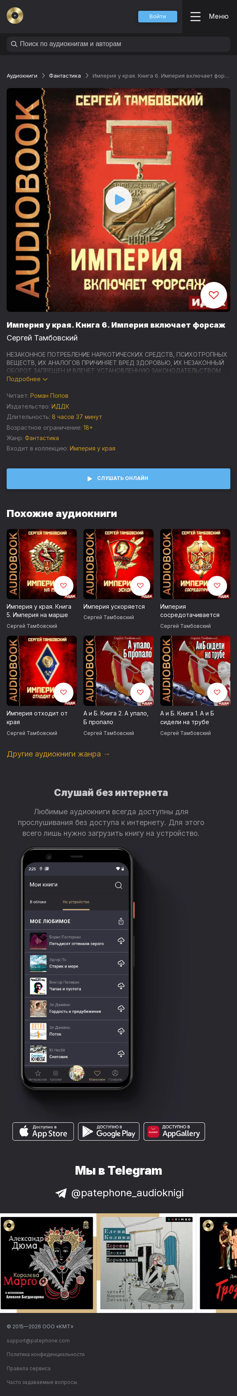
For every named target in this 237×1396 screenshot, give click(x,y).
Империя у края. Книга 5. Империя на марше (39, 611)
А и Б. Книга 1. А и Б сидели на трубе (187, 717)
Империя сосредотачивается (190, 611)
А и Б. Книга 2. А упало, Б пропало (116, 717)
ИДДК (60, 406)
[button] (157, 16)
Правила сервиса (29, 1368)
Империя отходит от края (37, 717)
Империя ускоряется (114, 606)
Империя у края (92, 448)
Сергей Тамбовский (42, 337)
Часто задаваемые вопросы (42, 1382)
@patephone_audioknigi (119, 1193)
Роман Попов (49, 395)
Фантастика (65, 75)
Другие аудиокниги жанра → (58, 753)
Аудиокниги (22, 75)
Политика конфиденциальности (46, 1354)
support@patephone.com (38, 1340)
